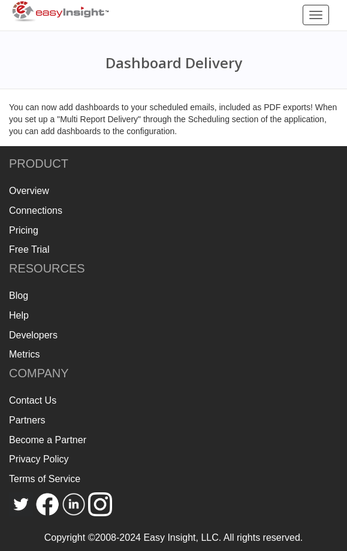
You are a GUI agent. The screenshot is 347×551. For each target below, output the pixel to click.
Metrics (24, 354)
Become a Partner (47, 440)
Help (19, 315)
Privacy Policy (39, 459)
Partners (27, 420)
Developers (33, 335)
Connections (35, 210)
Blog (18, 295)
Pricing (23, 230)
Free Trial (29, 249)
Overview (29, 191)
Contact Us (32, 400)
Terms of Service (44, 479)
